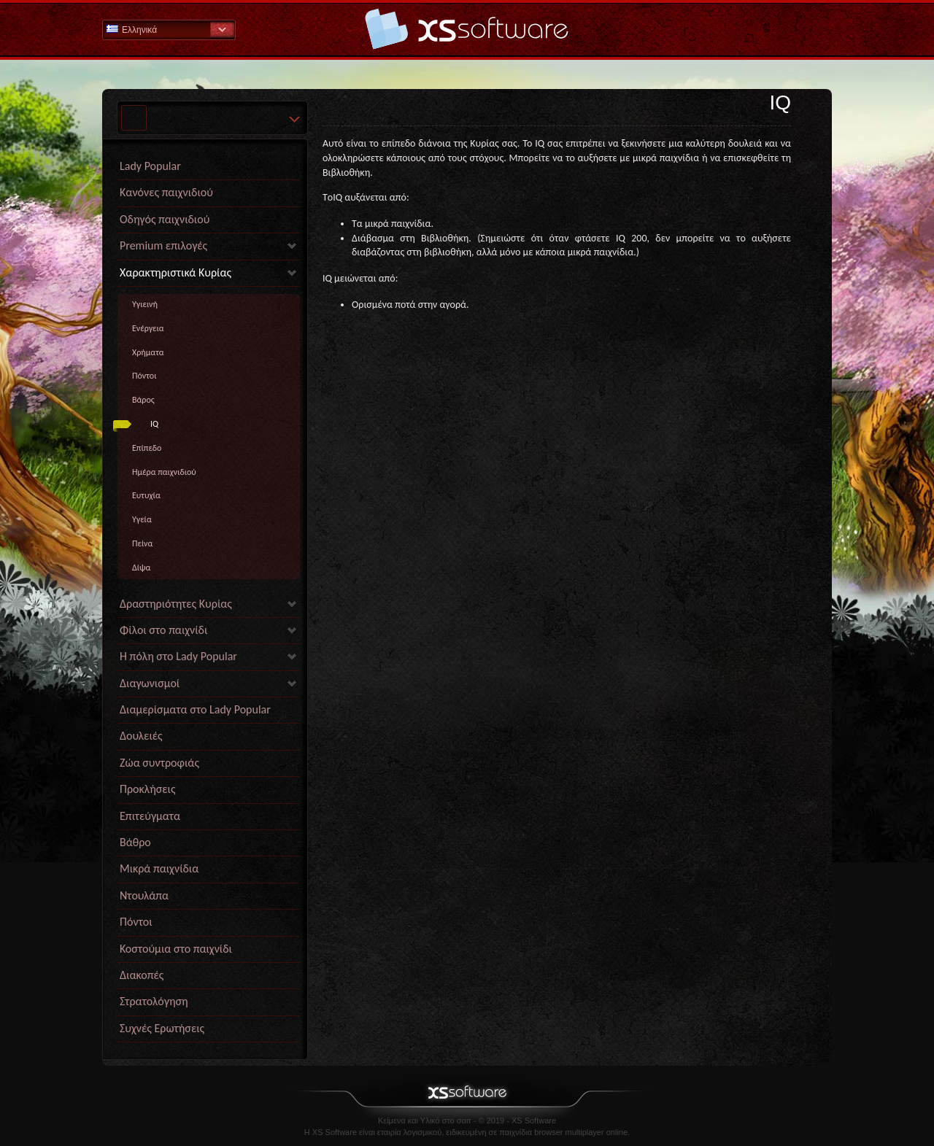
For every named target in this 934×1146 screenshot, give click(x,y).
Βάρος (143, 400)
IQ (154, 424)
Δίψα (141, 567)
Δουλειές (141, 736)
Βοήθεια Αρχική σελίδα (467, 29)
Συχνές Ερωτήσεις (162, 1028)
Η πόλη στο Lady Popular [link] (178, 656)
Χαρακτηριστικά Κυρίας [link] (175, 272)
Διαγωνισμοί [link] (150, 683)
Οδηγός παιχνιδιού (164, 219)
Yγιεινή (145, 304)
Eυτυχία (146, 495)
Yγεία (142, 519)
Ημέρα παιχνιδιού (164, 472)
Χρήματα (148, 352)
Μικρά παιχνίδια (159, 868)
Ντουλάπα (144, 895)
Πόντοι (144, 376)
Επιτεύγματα (150, 816)
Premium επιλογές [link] (163, 245)
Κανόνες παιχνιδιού (166, 192)
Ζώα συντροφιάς (159, 763)
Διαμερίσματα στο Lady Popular (195, 709)
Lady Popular (150, 166)
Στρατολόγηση (154, 1001)
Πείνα (142, 543)
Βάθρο (135, 842)
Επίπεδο (146, 448)
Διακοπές (141, 975)
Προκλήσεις (148, 789)
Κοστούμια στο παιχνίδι (176, 949)
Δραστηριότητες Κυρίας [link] (176, 604)
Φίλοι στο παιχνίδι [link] (163, 630)
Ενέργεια (148, 328)
